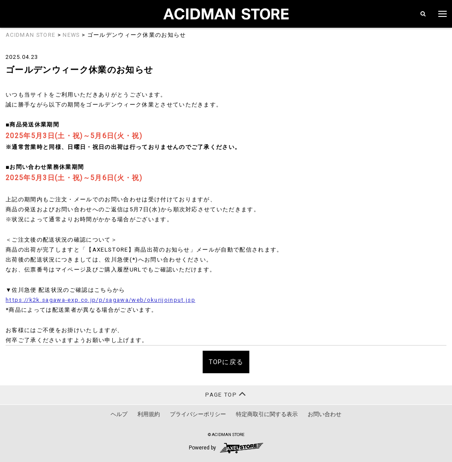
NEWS (71, 35)
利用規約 (148, 414)
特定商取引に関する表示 (267, 414)
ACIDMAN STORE (30, 35)
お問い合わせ (324, 414)
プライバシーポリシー (198, 414)
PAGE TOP (225, 394)
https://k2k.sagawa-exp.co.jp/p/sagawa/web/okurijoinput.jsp (100, 300)
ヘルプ (119, 414)
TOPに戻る (226, 362)
